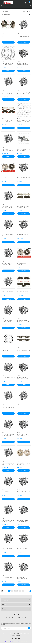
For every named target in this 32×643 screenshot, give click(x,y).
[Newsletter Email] (16, 628)
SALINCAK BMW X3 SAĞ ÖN (22, 235)
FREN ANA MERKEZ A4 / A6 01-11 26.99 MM (23, 149)
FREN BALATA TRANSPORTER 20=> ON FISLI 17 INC (7, 149)
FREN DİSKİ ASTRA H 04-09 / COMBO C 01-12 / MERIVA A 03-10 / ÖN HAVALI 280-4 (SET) (23, 463)
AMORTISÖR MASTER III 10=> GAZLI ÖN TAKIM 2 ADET (23, 35)
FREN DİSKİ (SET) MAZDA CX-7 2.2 (8, 578)
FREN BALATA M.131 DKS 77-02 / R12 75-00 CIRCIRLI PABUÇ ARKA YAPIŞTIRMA (8, 406)
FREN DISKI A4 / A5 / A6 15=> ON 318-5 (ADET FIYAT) (7, 64)
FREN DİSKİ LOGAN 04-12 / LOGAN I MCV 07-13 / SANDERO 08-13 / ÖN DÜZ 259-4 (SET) (8, 521)
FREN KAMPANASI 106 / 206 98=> (22, 264)
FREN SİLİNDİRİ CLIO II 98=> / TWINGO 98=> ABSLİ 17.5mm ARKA (22, 549)
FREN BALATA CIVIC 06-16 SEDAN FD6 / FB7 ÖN (23, 207)
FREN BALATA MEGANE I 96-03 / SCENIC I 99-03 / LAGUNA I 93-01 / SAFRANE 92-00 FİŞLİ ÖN (23, 292)
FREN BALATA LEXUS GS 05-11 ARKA (7, 292)
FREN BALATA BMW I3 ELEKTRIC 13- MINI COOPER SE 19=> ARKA (7, 321)
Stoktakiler (5, 11)
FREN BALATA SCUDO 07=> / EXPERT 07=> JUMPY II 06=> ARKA (7, 549)
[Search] (16, 5)
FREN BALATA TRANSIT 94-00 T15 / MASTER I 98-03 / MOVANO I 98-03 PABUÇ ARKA (8, 207)
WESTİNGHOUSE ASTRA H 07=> (8, 35)
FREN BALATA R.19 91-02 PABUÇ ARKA (8, 349)
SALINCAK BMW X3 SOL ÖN (7, 235)
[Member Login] (25, 2)
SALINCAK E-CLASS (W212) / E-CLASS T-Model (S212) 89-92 (23, 92)
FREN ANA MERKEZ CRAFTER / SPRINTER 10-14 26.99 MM (23, 64)
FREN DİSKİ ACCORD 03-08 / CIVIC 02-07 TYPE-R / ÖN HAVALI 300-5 (23, 492)
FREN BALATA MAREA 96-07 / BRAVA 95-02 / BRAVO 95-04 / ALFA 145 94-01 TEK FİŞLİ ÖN (23, 349)
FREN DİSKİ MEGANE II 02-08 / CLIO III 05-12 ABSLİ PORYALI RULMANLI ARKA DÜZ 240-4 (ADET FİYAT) (8, 463)
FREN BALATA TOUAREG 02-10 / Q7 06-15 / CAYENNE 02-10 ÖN (7, 121)
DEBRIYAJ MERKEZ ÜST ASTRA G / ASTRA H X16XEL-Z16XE (7, 264)
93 (22, 591)
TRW (3, 33)
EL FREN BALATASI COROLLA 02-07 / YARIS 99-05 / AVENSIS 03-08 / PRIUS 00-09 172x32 (22, 378)
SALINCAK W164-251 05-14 (8, 377)
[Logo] (8, 2)
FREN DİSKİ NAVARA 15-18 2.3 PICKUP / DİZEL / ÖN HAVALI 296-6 (23, 121)
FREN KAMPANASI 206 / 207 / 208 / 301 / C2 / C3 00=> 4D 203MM (7, 178)
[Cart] (29, 2)
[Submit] (29, 628)
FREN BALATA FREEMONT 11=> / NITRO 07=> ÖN (23, 521)
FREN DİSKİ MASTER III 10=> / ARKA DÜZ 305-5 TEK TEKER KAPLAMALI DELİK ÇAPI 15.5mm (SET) (8, 492)
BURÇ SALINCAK (21, 406)
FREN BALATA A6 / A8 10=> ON (23, 178)
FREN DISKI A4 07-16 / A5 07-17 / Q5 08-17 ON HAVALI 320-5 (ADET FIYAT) (8, 92)
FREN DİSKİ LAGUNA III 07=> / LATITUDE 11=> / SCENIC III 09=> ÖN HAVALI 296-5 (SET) (22, 435)
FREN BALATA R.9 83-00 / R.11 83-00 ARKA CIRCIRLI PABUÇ (8, 435)
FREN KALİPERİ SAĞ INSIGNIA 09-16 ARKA (22, 578)
